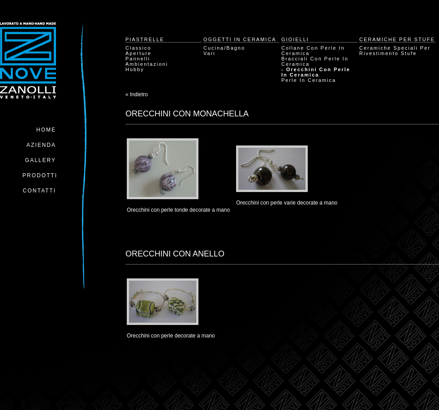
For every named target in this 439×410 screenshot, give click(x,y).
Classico (138, 48)
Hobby (134, 69)
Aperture (138, 53)
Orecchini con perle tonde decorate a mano (178, 210)
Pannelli (137, 58)
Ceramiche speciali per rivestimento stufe (394, 50)
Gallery (40, 160)
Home (46, 130)
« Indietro (136, 94)
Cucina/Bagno (224, 48)
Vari (209, 53)
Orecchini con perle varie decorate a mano (286, 203)
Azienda (41, 145)
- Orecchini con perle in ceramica (315, 72)
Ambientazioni (146, 64)
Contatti (39, 191)
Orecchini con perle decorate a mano (171, 336)
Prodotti (39, 175)
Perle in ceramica (308, 80)
